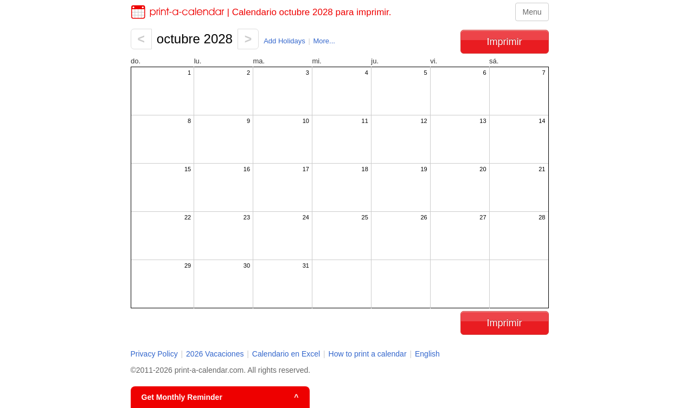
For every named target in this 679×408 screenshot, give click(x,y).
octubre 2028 (195, 38)
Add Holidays (284, 41)
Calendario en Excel (287, 353)
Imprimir (504, 41)
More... (324, 41)
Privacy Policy (154, 353)
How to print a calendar (368, 353)
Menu (531, 12)
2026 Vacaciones (215, 353)
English (427, 353)
